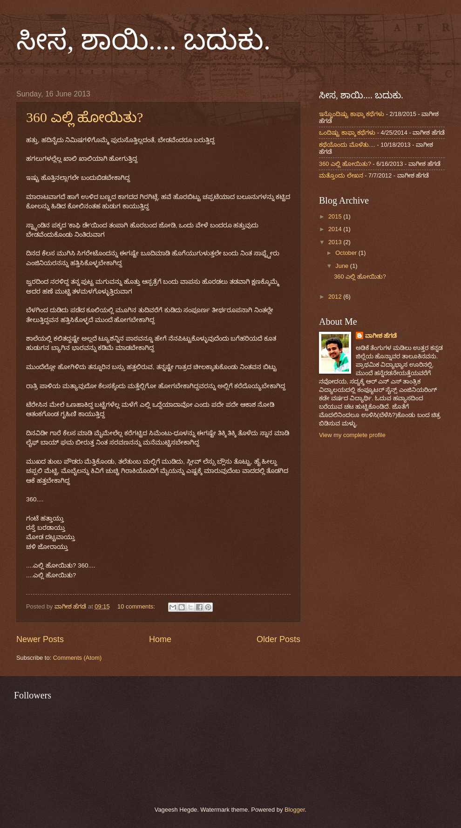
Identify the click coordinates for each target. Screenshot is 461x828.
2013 (335, 242)
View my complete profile (352, 434)
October (346, 252)
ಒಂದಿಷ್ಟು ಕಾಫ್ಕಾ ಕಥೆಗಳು (347, 132)
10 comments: (136, 606)
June (342, 265)
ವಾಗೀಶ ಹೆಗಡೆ (381, 335)
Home (160, 639)
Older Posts (278, 639)
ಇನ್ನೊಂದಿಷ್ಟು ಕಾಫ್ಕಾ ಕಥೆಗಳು (351, 113)
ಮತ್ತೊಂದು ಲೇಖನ (341, 175)
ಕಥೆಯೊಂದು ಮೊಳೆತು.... (347, 144)
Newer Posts (40, 639)
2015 (335, 216)
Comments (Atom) (77, 657)
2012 (335, 296)
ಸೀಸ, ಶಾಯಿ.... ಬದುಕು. (143, 40)
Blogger (295, 809)
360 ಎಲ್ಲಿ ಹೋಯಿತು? (84, 117)
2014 (335, 229)
